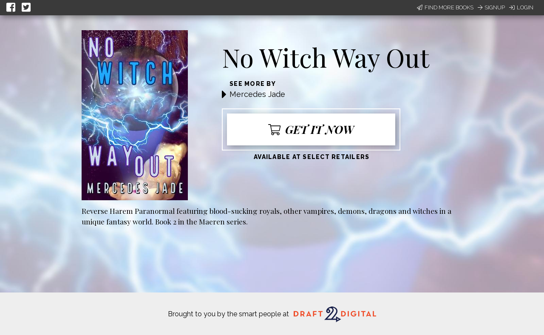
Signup (491, 7)
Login (521, 7)
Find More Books (445, 7)
